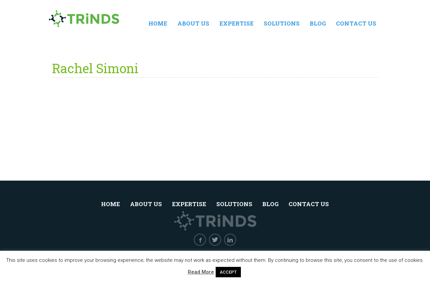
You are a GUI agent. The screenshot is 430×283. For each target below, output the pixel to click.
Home (157, 23)
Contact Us (356, 23)
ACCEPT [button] (228, 272)
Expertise (236, 23)
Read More (201, 272)
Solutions (282, 23)
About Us (193, 23)
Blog (318, 23)
